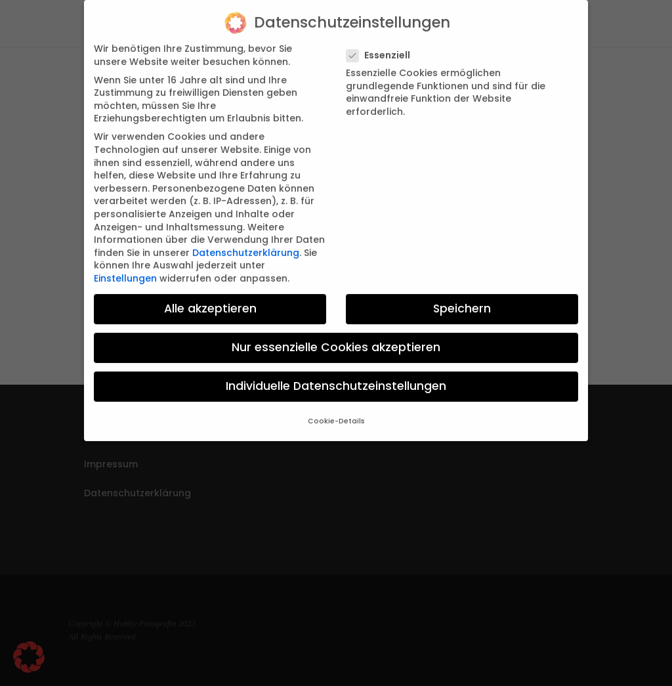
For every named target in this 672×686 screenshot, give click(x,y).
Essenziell (383, 44)
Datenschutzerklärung (245, 241)
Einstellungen (125, 267)
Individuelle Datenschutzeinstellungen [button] (336, 375)
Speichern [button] (462, 297)
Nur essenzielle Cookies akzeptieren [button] (336, 337)
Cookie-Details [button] (336, 411)
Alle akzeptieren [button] (210, 297)
